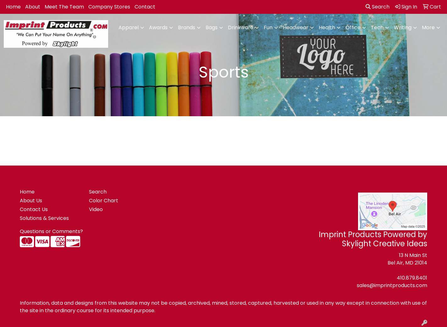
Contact (145, 6)
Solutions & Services (44, 218)
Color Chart (103, 200)
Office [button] (353, 27)
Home (13, 6)
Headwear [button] (295, 27)
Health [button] (327, 27)
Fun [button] (268, 27)
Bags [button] (212, 27)
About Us (31, 200)
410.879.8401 (412, 277)
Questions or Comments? (51, 231)
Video (96, 209)
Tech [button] (377, 27)
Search (377, 6)
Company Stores (109, 6)
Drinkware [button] (240, 27)
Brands (186, 27)
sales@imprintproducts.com (392, 285)
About (32, 6)
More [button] (428, 27)
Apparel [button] (129, 27)
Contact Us (34, 209)
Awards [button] (158, 27)
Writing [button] (402, 27)
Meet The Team (64, 6)
